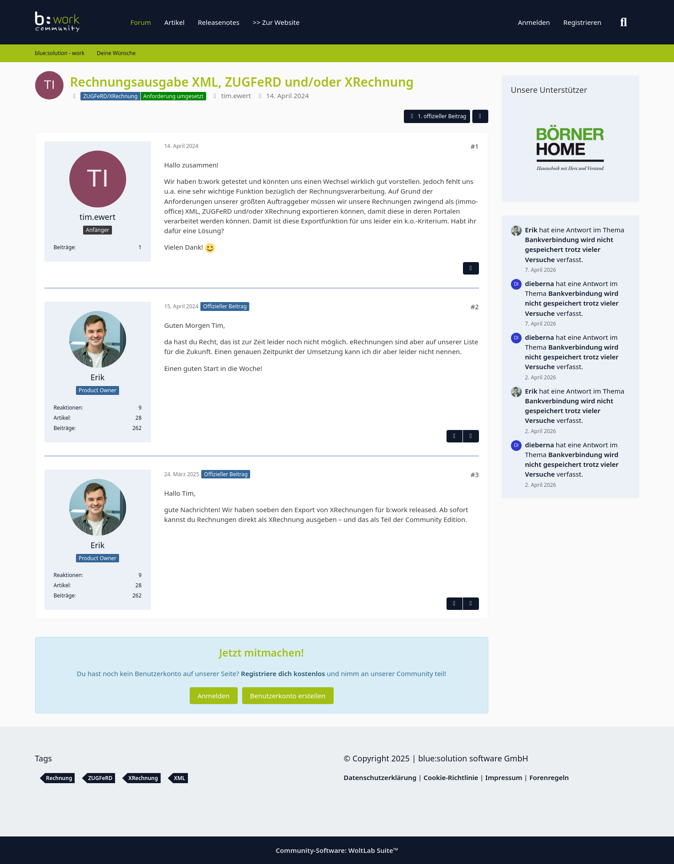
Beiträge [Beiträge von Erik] (64, 428)
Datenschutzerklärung (380, 777)
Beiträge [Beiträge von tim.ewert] (64, 247)
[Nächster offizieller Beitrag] (471, 436)
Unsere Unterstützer (549, 89)
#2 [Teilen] (475, 306)
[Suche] (623, 22)
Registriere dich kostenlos (283, 673)
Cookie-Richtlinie (450, 777)
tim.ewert (236, 95)
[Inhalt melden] (471, 268)
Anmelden (534, 22)
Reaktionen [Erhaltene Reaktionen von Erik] (68, 407)
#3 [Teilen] (475, 474)
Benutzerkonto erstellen (288, 695)
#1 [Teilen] (475, 146)
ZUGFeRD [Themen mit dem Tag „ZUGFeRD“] (100, 778)
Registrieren (582, 22)
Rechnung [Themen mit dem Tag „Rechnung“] (59, 778)
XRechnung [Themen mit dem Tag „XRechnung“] (143, 778)
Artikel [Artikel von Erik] (62, 418)
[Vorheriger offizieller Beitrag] (471, 603)
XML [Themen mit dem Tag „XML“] (179, 778)
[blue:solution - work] (90, 22)
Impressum (503, 777)
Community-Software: (337, 850)
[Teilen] (480, 116)
